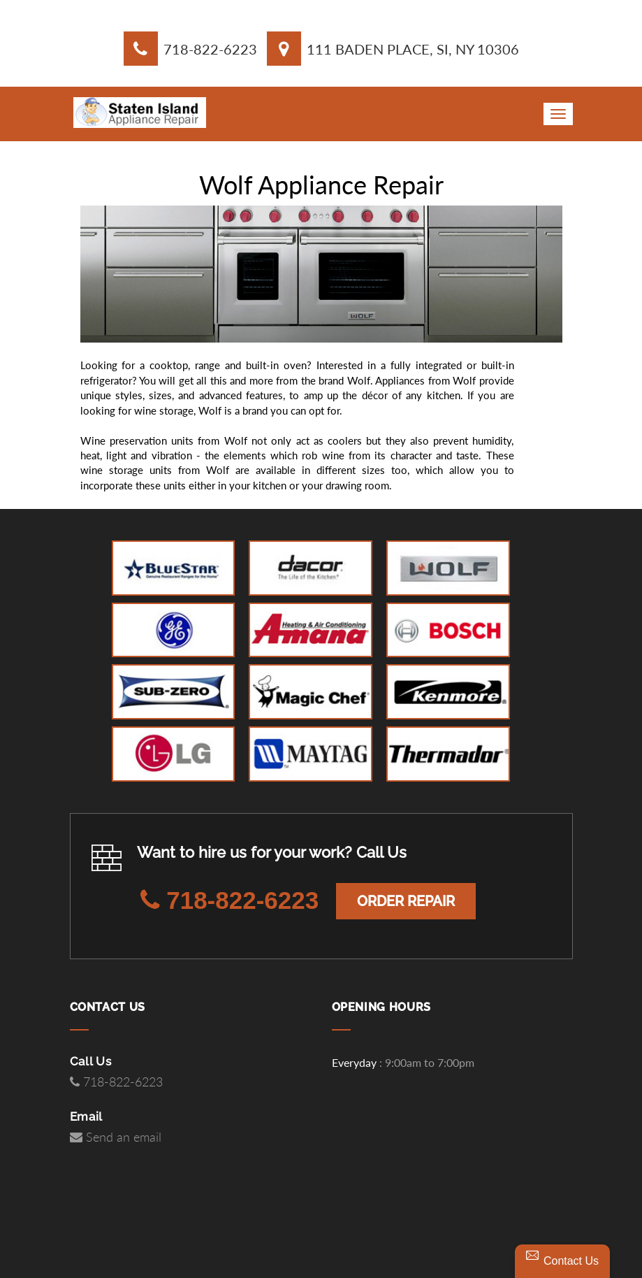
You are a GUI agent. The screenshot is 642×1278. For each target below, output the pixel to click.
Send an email (115, 1137)
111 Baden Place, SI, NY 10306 (413, 49)
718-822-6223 (210, 49)
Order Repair (406, 901)
